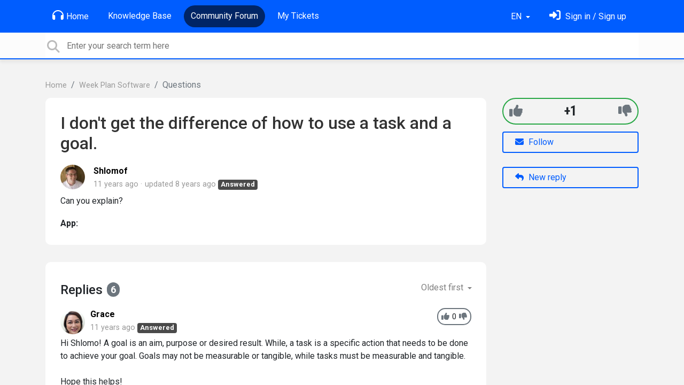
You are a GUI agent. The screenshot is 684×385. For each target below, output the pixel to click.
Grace (102, 314)
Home (70, 15)
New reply (540, 177)
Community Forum (224, 16)
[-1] (625, 111)
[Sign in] (588, 16)
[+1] (516, 111)
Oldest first (443, 287)
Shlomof (111, 171)
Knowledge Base (140, 16)
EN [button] (517, 16)
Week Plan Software (114, 85)
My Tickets (298, 16)
